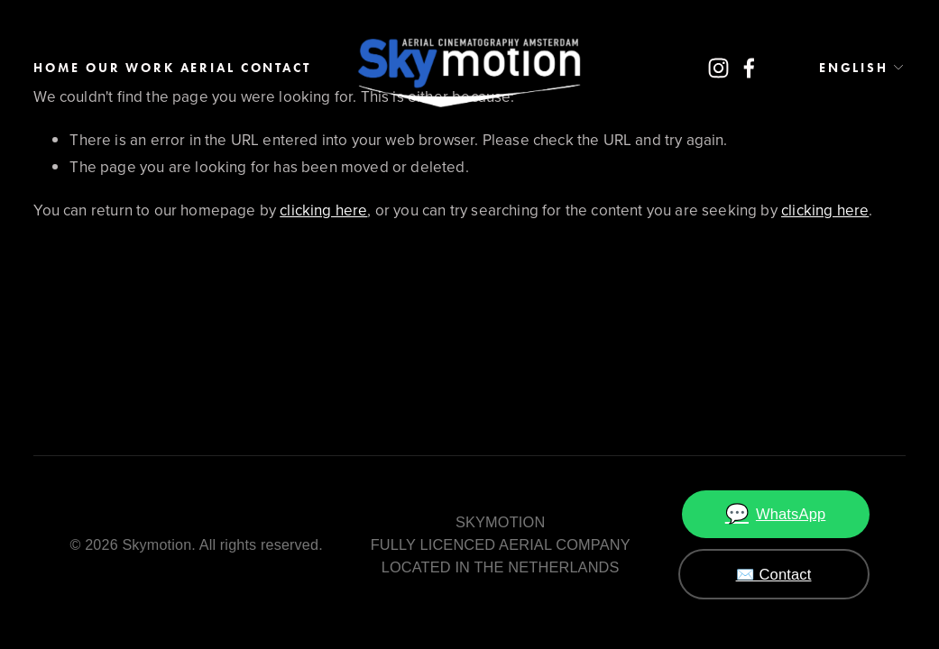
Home (56, 68)
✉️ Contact (774, 574)
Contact (276, 68)
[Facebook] (749, 68)
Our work (130, 68)
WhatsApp (775, 514)
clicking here (323, 210)
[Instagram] (718, 68)
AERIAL (207, 68)
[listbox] (847, 67)
